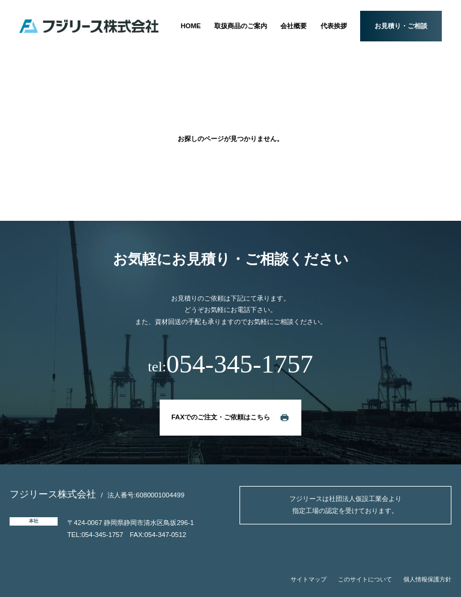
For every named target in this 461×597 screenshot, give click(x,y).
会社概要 (293, 25)
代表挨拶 (334, 25)
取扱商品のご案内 (240, 25)
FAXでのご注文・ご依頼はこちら (221, 417)
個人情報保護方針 (427, 579)
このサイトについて (365, 579)
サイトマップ (309, 579)
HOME (191, 25)
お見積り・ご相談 (401, 25)
